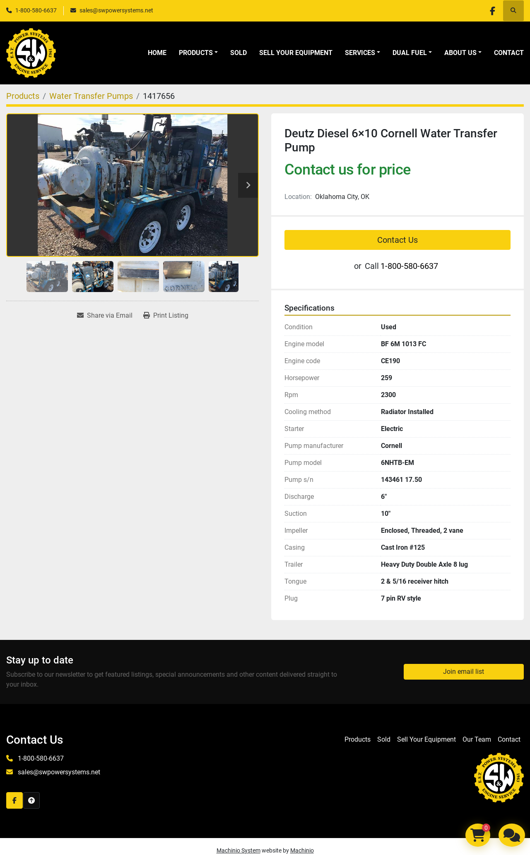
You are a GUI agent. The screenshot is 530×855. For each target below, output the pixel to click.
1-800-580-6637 (36, 10)
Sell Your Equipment (295, 53)
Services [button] (360, 53)
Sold (238, 53)
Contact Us (397, 240)
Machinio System (238, 850)
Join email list (463, 671)
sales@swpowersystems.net (116, 10)
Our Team (477, 739)
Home (157, 53)
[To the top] (31, 800)
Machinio (302, 850)
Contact (509, 53)
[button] (198, 53)
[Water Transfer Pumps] (91, 96)
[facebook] (492, 10)
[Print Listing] (166, 315)
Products (196, 53)
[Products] (22, 96)
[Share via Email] (105, 315)
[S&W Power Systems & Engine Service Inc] (499, 777)
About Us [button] (460, 53)
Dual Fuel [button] (410, 53)
